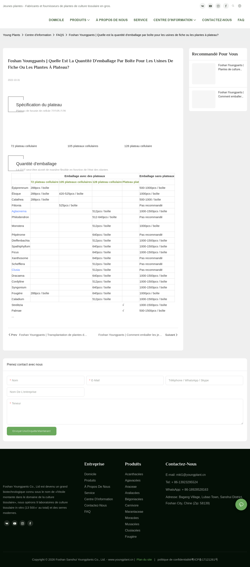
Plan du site (144, 559)
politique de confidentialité (174, 559)
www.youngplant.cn (120, 559)
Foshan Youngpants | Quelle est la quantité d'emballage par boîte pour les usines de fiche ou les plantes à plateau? (143, 35)
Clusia (16, 269)
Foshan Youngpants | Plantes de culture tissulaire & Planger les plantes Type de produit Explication (231, 67)
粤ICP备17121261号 (204, 559)
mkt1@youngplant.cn (191, 474)
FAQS (60, 35)
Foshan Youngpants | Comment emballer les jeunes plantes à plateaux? (231, 95)
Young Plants (11, 35)
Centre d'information (38, 35)
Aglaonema (19, 211)
